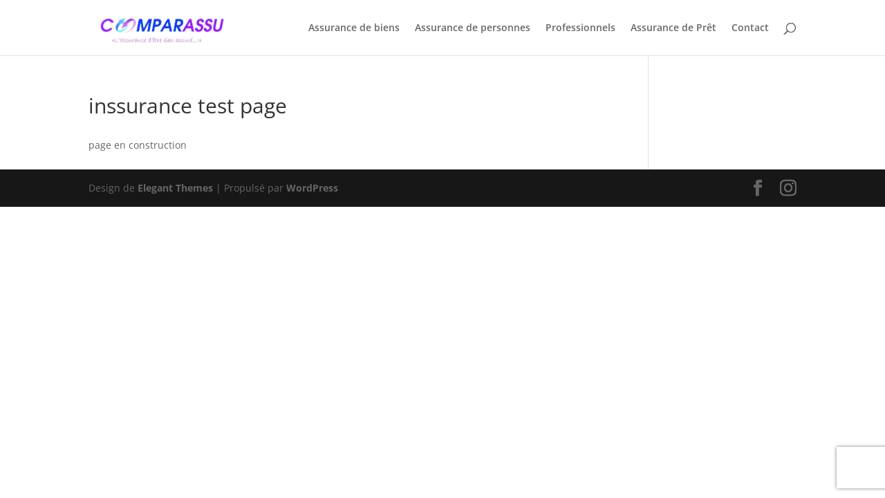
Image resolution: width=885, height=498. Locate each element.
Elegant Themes (175, 187)
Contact (750, 28)
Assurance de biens (354, 28)
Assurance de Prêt (673, 28)
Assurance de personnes (472, 28)
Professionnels (580, 28)
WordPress (312, 187)
